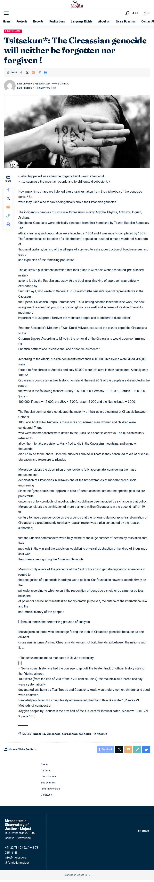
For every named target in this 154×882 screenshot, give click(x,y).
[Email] (33, 72)
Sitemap (143, 832)
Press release (12, 31)
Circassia (54, 734)
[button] (7, 13)
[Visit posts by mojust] (10, 86)
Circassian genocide (77, 734)
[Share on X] (27, 72)
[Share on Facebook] (21, 72)
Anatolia (40, 734)
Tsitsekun (101, 734)
